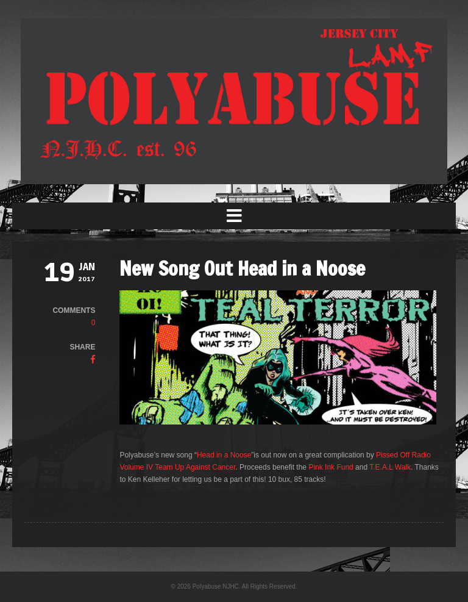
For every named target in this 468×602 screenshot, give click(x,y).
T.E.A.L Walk (390, 467)
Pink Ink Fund (330, 467)
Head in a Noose (224, 455)
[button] (234, 215)
